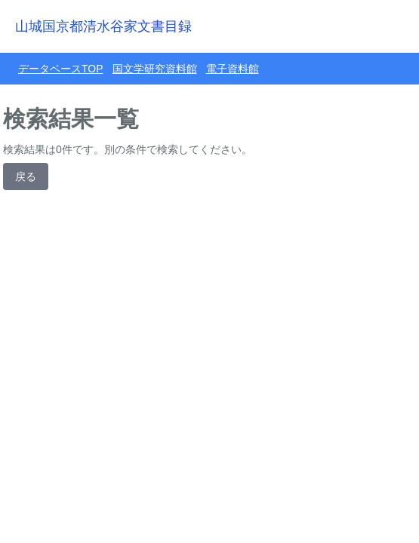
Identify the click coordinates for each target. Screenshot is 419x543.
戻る (25, 176)
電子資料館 (232, 69)
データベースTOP (60, 69)
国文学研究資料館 (154, 69)
